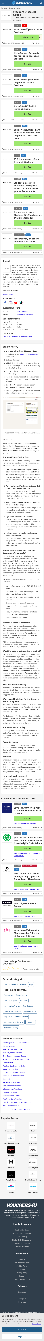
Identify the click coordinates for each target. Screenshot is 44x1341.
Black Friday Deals (22, 1230)
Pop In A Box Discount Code (14, 1066)
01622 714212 (22, 311)
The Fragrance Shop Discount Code (16, 1043)
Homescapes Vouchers (12, 1086)
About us (22, 1259)
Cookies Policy (22, 1266)
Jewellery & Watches (12, 1006)
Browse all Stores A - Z (22, 1109)
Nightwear (8, 1017)
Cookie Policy (36, 1324)
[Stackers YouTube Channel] (16, 303)
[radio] (4, 968)
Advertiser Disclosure (22, 1263)
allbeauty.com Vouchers (12, 1089)
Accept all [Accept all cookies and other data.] (22, 1329)
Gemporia (7, 1079)
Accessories (8, 995)
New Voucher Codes (22, 1243)
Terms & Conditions (22, 1279)
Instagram (22, 1299)
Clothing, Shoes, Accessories (15, 984)
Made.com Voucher (10, 1069)
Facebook (22, 1292)
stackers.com (8, 294)
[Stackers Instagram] (10, 303)
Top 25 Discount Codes (22, 1233)
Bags (31, 984)
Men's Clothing (30, 1011)
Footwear (23, 1000)
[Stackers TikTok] (21, 303)
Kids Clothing (28, 1006)
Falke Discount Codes (11, 1095)
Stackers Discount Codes (24, 13)
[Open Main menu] (3, 3)
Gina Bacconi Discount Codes (14, 1056)
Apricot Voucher (9, 1046)
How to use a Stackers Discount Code (17, 337)
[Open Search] (41, 3)
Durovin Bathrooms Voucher (14, 1072)
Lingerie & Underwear (12, 1011)
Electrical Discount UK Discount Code (17, 1102)
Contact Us (22, 1269)
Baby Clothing (21, 995)
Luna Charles (8, 1062)
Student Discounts (22, 1246)
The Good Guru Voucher (12, 1099)
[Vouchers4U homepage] (22, 3)
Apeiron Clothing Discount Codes (16, 1059)
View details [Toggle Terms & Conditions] (36, 43)
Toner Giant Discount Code (13, 1076)
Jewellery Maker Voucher (12, 1053)
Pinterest (22, 1302)
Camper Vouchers (10, 1092)
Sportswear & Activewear (13, 1022)
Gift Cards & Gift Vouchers (22, 1240)
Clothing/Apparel (10, 1000)
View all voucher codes (25, 823)
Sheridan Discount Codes (13, 1049)
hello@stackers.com (25, 314)
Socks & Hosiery (21, 1017)
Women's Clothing (11, 1027)
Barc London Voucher (11, 1105)
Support (22, 1276)
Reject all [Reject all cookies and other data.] (22, 1336)
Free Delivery (22, 1237)
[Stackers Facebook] (5, 303)
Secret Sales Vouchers (11, 1082)
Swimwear (31, 1022)
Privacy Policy (22, 1272)
